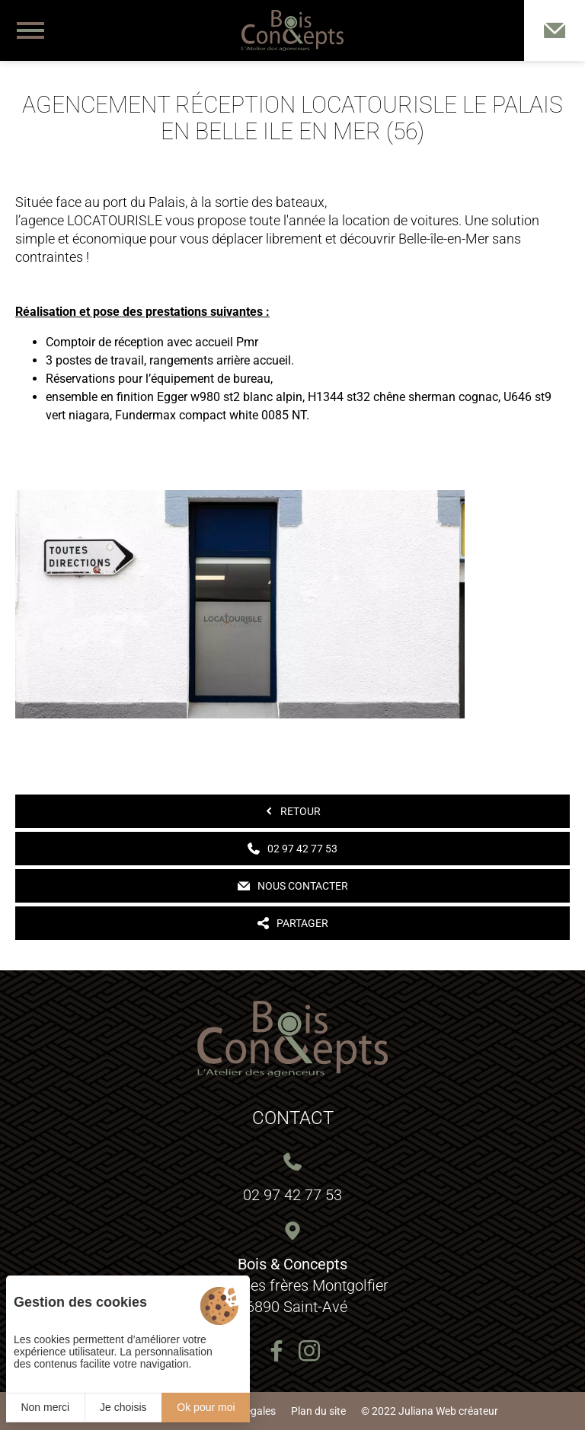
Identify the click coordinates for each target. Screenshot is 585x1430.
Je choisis (123, 1407)
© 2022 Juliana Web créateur (429, 1411)
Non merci (45, 1407)
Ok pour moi (206, 1407)
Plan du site (318, 1411)
